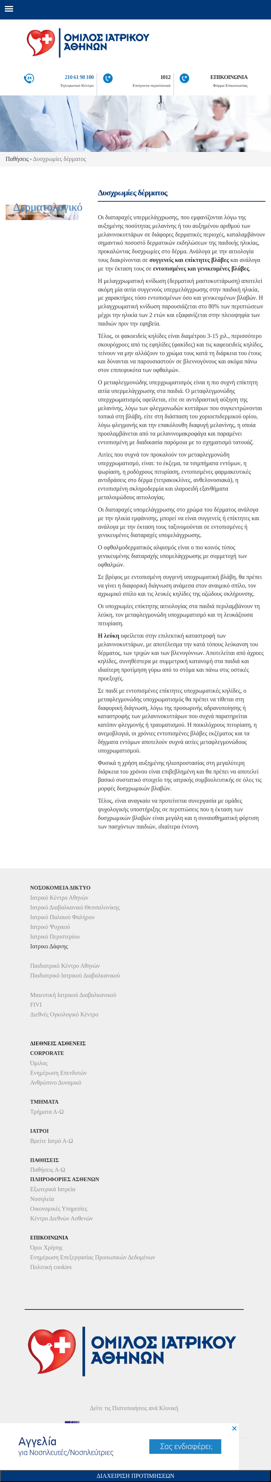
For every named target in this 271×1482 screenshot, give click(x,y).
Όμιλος (39, 1063)
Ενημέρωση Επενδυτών (58, 1073)
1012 (165, 77)
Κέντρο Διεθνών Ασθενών (61, 1218)
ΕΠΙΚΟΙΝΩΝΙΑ (229, 77)
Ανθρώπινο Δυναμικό (55, 1082)
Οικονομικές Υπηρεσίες (58, 1208)
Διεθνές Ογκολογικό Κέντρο (64, 1014)
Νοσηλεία (42, 1199)
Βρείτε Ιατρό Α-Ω (51, 1141)
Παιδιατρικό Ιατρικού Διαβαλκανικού (75, 975)
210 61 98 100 (79, 77)
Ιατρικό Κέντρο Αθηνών (59, 897)
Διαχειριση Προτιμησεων (135, 1476)
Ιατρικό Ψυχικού (50, 927)
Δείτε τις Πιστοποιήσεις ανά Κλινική (134, 1408)
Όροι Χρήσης (46, 1247)
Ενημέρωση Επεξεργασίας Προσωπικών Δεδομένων (92, 1257)
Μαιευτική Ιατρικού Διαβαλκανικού (73, 995)
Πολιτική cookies (51, 1267)
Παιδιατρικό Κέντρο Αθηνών (65, 966)
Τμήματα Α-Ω (47, 1112)
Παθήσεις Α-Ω (47, 1170)
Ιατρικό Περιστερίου (55, 936)
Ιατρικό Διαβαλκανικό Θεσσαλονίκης (75, 907)
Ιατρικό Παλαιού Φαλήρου (62, 917)
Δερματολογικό (47, 214)
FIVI (36, 1004)
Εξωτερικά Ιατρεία (52, 1189)
